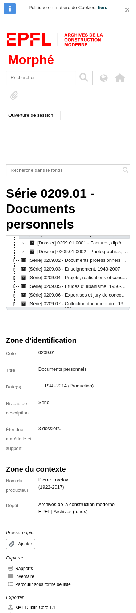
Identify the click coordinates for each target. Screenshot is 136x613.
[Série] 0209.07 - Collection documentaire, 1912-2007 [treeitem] (74, 303)
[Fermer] (127, 10)
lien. (102, 7)
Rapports (20, 568)
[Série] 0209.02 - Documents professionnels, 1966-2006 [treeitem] (74, 260)
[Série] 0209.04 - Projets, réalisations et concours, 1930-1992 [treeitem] (74, 277)
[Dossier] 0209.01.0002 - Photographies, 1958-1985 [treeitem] (79, 251)
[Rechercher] (41, 78)
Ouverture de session (31, 115)
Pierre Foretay (53, 479)
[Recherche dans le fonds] (63, 170)
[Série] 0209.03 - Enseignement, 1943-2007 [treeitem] (69, 269)
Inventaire (20, 576)
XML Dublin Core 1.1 (31, 607)
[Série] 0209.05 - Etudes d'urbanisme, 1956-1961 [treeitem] (74, 286)
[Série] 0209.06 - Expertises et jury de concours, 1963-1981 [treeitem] (74, 295)
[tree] (68, 272)
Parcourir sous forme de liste (39, 584)
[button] (120, 78)
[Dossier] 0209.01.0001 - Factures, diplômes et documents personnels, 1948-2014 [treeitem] (79, 243)
